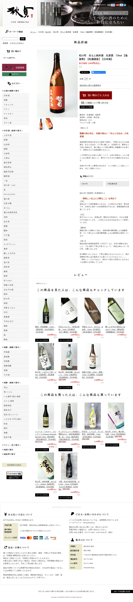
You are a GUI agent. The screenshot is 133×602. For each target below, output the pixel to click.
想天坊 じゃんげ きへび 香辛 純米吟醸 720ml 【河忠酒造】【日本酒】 (93, 434)
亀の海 (7, 199)
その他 (7, 375)
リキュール (9, 105)
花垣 (6, 217)
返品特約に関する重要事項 (90, 85)
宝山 (6, 387)
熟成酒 (5, 43)
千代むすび (9, 321)
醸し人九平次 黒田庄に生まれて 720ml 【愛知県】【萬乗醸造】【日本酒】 (115, 329)
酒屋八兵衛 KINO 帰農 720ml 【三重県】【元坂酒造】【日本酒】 (93, 374)
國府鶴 (7, 176)
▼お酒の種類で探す (11, 91)
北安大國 (8, 203)
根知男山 (8, 167)
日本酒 (7, 96)
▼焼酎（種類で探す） (11, 347)
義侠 (6, 249)
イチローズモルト (17, 43)
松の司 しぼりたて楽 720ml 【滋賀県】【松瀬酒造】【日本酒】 (45, 374)
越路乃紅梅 (9, 172)
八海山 (7, 158)
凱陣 (6, 330)
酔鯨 (6, 339)
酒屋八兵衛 (9, 285)
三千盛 (7, 235)
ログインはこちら (14, 74)
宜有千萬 (8, 437)
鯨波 (6, 240)
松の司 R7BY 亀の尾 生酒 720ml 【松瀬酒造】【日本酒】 (115, 434)
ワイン (7, 109)
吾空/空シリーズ (11, 415)
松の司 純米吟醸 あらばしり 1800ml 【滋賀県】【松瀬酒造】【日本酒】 (45, 484)
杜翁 (6, 424)
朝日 (6, 428)
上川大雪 (8, 135)
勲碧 (6, 276)
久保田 (7, 153)
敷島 (6, 271)
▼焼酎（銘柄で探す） (11, 383)
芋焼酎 (7, 352)
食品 (6, 118)
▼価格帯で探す (9, 454)
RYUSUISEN (9, 194)
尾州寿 (7, 267)
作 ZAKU (8, 281)
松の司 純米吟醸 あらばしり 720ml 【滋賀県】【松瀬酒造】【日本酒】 (69, 374)
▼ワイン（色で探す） (11, 445)
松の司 (7, 299)
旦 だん (7, 208)
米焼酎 (7, 361)
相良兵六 (8, 410)
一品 (6, 181)
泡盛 (6, 370)
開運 (6, 226)
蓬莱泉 (7, 258)
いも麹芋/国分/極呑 (12, 396)
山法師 (7, 144)
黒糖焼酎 (8, 366)
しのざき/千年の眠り (13, 419)
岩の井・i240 (9, 185)
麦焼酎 (7, 357)
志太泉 (7, 221)
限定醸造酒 (112, 184)
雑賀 (6, 303)
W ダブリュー (10, 244)
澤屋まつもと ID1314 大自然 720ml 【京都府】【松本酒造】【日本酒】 (92, 329)
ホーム (33, 32)
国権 (6, 149)
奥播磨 (7, 317)
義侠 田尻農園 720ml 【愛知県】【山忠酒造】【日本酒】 (45, 329)
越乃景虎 (8, 163)
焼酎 (6, 100)
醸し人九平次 (9, 253)
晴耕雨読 (8, 406)
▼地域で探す (8, 450)
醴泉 (6, 231)
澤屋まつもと (9, 308)
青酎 (6, 433)
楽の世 (7, 262)
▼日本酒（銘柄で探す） (12, 131)
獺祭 (6, 326)
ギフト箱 (8, 123)
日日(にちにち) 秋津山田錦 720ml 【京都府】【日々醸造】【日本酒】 (69, 329)
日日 (6, 312)
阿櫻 (6, 140)
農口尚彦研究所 (10, 212)
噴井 (6, 294)
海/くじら (8, 392)
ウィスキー (9, 114)
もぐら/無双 (9, 401)
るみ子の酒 (9, 290)
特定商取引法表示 (14, 465)
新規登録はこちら (14, 67)
